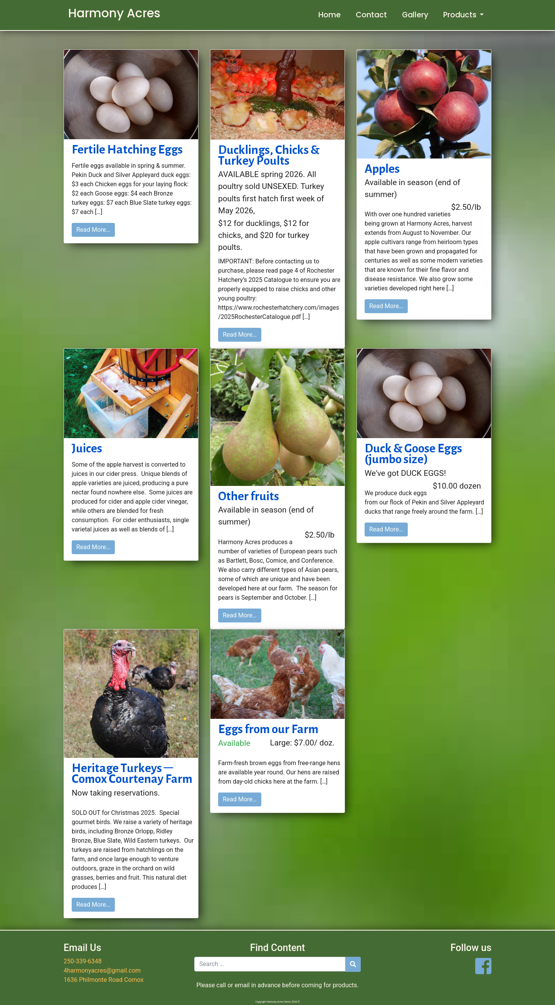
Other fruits (248, 496)
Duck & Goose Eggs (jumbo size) (413, 453)
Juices (87, 448)
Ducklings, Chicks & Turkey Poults (269, 155)
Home (329, 15)
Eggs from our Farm (268, 729)
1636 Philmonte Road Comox (103, 979)
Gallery (415, 15)
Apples (382, 168)
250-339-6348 (83, 961)
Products (460, 15)
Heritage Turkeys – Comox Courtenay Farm (132, 773)
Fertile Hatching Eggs (127, 149)
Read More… (93, 229)
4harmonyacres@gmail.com (102, 970)
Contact (371, 15)
